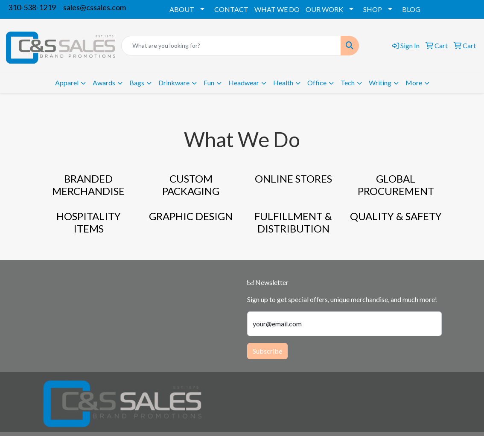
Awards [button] (104, 82)
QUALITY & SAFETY (396, 216)
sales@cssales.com (94, 7)
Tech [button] (348, 82)
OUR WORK (324, 9)
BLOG (411, 9)
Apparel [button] (67, 82)
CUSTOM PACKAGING (190, 184)
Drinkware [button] (174, 82)
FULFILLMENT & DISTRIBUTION (293, 222)
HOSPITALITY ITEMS (88, 222)
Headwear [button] (243, 82)
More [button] (413, 82)
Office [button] (317, 82)
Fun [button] (209, 82)
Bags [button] (136, 82)
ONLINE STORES (293, 178)
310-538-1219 (32, 7)
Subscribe (267, 351)
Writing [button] (380, 82)
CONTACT (231, 9)
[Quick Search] (231, 45)
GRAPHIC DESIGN (191, 216)
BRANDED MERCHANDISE (88, 184)
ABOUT (181, 9)
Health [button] (283, 82)
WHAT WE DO (277, 9)
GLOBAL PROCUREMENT (396, 184)
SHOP (372, 9)
